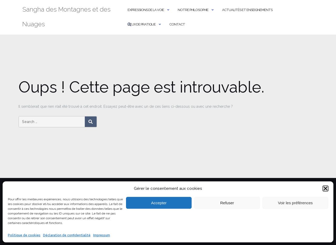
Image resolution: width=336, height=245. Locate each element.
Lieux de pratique (142, 24)
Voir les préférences (295, 203)
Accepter (158, 203)
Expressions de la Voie (146, 10)
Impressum (101, 235)
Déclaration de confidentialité (67, 235)
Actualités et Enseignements (247, 10)
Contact (177, 24)
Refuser (227, 203)
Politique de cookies (24, 235)
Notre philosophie (193, 10)
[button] (325, 188)
